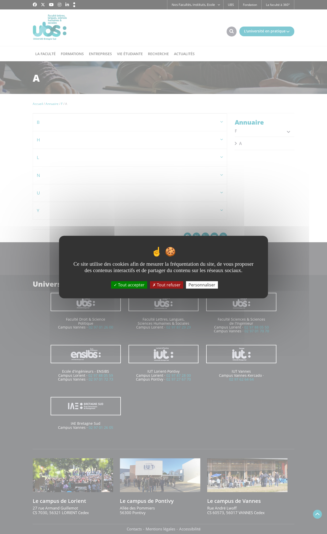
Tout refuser (167, 284)
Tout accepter (129, 284)
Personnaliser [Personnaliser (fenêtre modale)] (202, 284)
